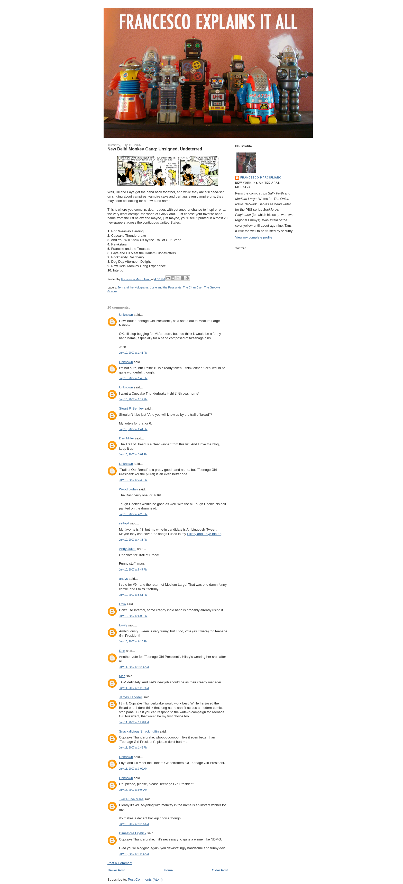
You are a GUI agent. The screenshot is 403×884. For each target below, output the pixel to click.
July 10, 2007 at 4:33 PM (133, 539)
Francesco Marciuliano (260, 177)
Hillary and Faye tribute (204, 534)
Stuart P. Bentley (131, 408)
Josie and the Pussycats (165, 287)
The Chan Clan (193, 287)
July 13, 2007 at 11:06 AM (134, 854)
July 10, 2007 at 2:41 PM (133, 429)
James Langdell (130, 697)
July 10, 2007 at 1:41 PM (133, 352)
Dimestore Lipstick (132, 833)
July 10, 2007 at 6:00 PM (133, 616)
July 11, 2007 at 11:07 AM (134, 688)
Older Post (220, 870)
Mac (122, 676)
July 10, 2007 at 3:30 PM (133, 480)
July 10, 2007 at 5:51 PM (133, 594)
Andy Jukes (127, 549)
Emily (123, 625)
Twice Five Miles (131, 799)
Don (122, 651)
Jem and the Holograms (133, 287)
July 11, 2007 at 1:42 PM (133, 747)
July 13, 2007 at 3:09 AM (133, 768)
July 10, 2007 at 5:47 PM (133, 569)
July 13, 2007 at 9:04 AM (133, 789)
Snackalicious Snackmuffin (139, 731)
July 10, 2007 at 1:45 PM (133, 378)
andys (123, 579)
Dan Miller (126, 438)
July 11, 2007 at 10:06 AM (134, 667)
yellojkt (124, 523)
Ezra (122, 604)
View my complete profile (253, 237)
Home (168, 870)
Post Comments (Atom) (145, 879)
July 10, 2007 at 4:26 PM (133, 514)
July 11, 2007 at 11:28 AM (134, 722)
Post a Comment (119, 863)
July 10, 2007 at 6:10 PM (133, 641)
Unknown (126, 315)
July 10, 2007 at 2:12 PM (133, 399)
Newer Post (116, 870)
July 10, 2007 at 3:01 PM (133, 454)
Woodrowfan (128, 489)
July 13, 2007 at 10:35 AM (134, 824)
